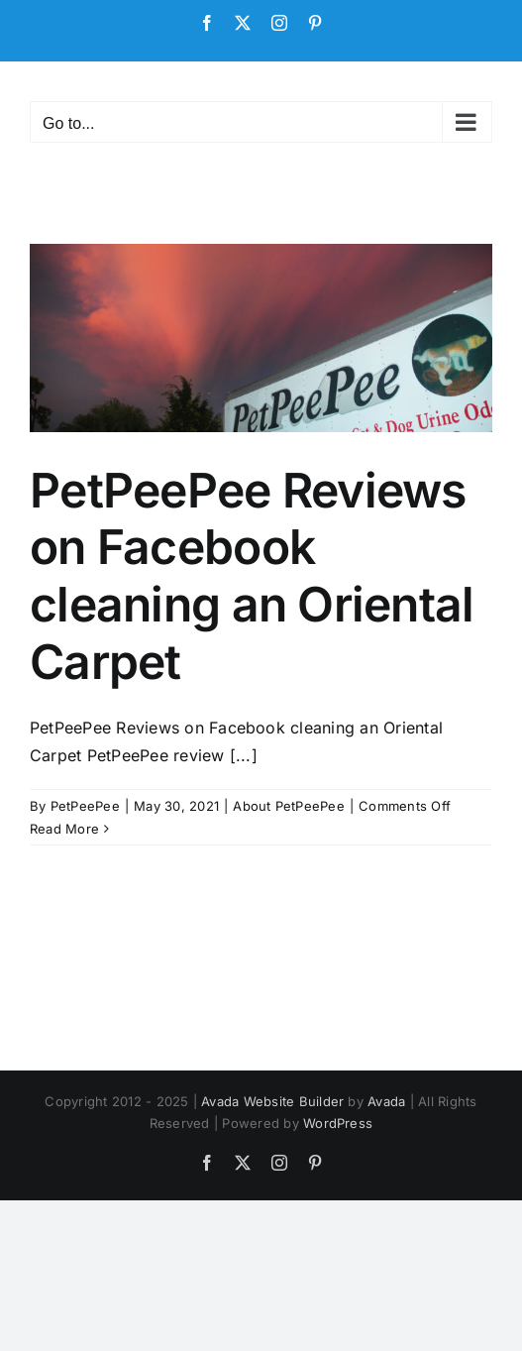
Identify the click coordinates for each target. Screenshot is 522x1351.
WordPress (337, 1123)
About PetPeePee (289, 806)
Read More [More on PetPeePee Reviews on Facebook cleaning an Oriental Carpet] (64, 829)
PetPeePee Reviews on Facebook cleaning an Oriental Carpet (252, 576)
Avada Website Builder (272, 1101)
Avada (386, 1101)
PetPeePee (85, 806)
